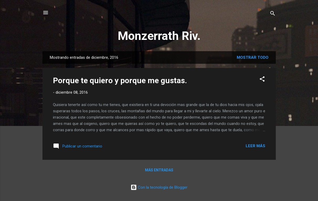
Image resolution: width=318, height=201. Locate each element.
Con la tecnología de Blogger (159, 187)
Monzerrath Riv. (159, 36)
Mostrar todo (252, 57)
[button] (262, 80)
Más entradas (159, 170)
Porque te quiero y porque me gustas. (120, 80)
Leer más (255, 146)
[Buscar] (273, 14)
